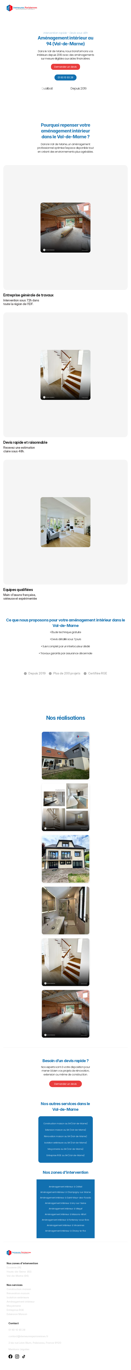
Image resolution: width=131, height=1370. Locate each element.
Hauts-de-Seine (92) (19, 1271)
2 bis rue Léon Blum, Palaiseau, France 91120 (34, 1342)
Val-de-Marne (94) (18, 1275)
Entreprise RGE (15, 1310)
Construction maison (19, 1289)
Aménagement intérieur (21, 1301)
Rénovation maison (18, 1293)
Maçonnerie (14, 1305)
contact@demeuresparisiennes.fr (28, 1336)
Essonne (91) (14, 1267)
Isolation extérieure (18, 1297)
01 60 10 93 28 (16, 1329)
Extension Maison (17, 1314)
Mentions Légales (18, 1349)
